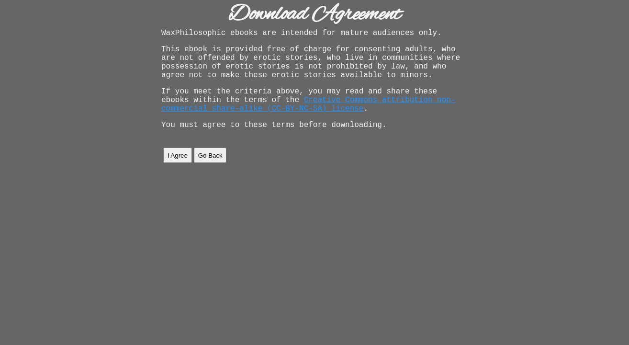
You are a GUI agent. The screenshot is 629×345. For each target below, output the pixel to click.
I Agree (178, 172)
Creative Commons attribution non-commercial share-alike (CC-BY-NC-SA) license (308, 117)
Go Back (210, 172)
